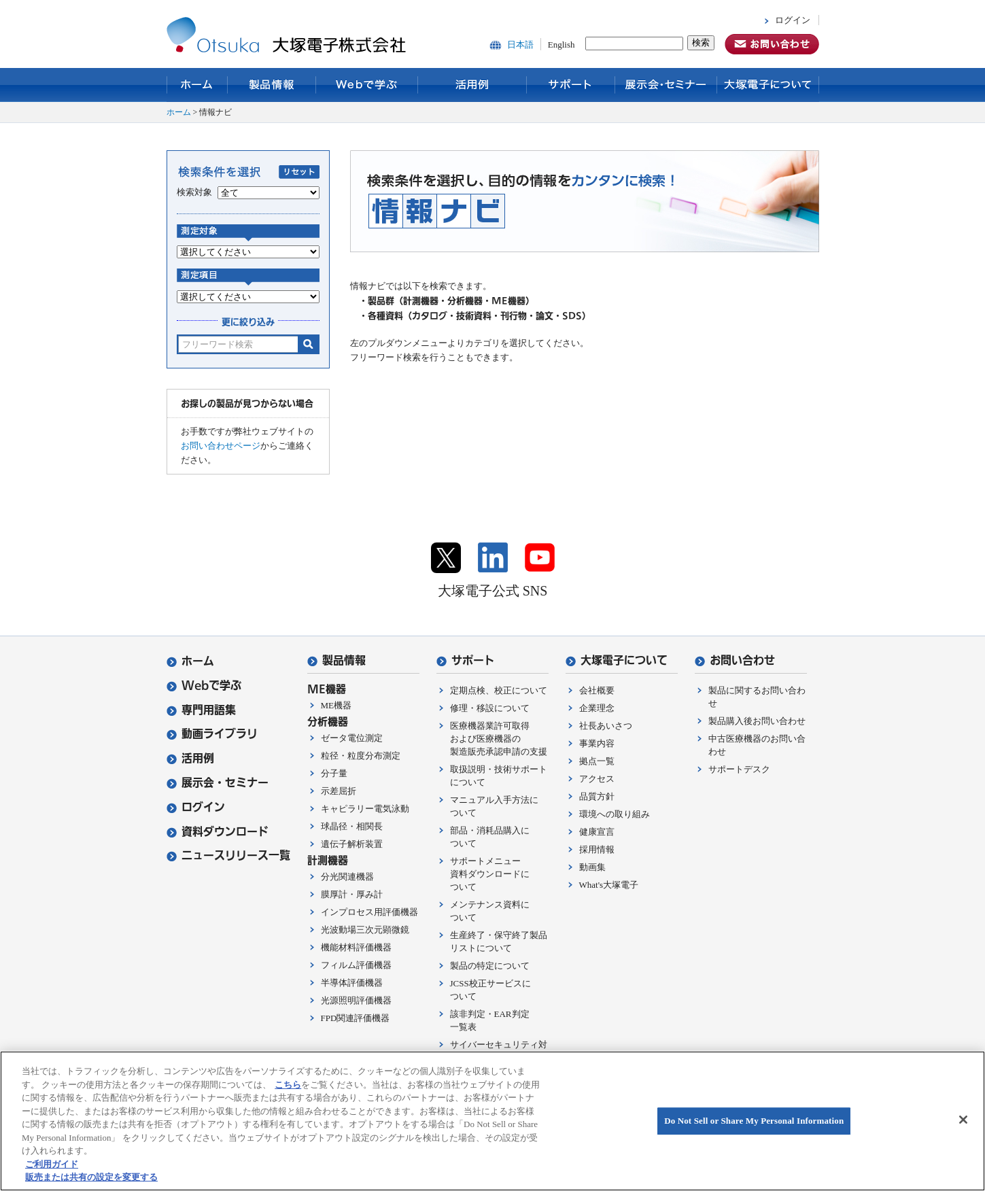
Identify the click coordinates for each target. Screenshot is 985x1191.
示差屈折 (338, 791)
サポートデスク (739, 769)
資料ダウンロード (218, 831)
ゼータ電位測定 (352, 738)
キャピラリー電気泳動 (365, 809)
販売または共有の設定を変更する (91, 1177)
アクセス (597, 779)
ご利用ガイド (51, 1164)
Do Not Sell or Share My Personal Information (754, 1121)
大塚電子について (768, 85)
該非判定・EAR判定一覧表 (490, 1020)
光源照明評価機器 (356, 1000)
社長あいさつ (605, 726)
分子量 (334, 773)
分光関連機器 (347, 876)
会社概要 (597, 690)
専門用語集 (201, 710)
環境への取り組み (614, 814)
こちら (288, 1085)
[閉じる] (963, 1120)
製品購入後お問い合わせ (757, 721)
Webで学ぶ (367, 85)
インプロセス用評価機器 (369, 912)
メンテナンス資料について (490, 910)
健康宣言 (597, 832)
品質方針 (597, 796)
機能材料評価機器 (356, 947)
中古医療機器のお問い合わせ (757, 745)
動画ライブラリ (212, 733)
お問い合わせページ (220, 446)
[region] (492, 1121)
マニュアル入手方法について (494, 806)
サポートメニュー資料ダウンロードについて (490, 874)
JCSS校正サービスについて (490, 989)
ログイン (792, 20)
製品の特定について (490, 966)
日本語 (520, 44)
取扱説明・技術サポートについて (498, 775)
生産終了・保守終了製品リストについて (498, 941)
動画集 (592, 867)
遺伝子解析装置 (352, 844)
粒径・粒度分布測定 (360, 755)
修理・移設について (490, 708)
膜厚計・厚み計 (352, 894)
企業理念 (597, 708)
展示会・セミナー (666, 85)
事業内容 (597, 743)
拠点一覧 (597, 761)
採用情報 (597, 849)
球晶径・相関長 (352, 826)
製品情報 (272, 85)
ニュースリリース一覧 (228, 855)
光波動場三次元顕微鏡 (365, 930)
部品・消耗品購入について (490, 836)
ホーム (197, 85)
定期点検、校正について (498, 690)
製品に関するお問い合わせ (757, 696)
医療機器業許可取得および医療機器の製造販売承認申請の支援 (498, 739)
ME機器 (336, 705)
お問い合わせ (735, 660)
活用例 (472, 85)
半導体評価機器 (352, 983)
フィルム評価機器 (356, 965)
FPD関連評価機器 (355, 1018)
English (561, 44)
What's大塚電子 (609, 885)
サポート (571, 85)
